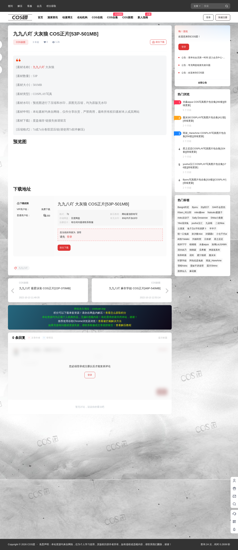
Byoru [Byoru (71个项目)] (195, 207)
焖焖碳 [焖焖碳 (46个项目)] (192, 250)
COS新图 (20, 42)
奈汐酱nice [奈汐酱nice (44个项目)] (197, 234)
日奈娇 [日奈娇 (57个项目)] (207, 239)
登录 (208, 17)
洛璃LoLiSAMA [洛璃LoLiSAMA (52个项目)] (219, 244)
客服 (29, 6)
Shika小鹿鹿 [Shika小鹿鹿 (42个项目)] (217, 218)
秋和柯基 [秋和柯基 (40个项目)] (182, 255)
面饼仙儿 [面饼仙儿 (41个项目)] (182, 271)
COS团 (31, 544)
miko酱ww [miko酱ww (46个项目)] (199, 212)
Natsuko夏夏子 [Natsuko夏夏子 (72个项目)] (214, 212)
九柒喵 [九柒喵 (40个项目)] (209, 223)
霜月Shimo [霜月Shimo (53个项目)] (212, 265)
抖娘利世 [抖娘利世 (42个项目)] (196, 239)
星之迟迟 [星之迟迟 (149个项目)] (218, 239)
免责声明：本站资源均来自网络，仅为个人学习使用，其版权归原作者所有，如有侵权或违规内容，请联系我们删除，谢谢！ (105, 544)
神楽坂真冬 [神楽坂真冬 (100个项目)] (214, 250)
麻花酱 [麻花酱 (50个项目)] (192, 271)
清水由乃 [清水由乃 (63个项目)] (182, 250)
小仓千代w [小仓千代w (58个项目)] (221, 234)
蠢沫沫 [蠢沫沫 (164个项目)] (212, 255)
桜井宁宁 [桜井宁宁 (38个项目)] (182, 244)
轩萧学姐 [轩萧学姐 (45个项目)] (182, 260)
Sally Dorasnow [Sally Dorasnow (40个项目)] (199, 218)
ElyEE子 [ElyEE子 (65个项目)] (205, 207)
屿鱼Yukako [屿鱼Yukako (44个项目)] (183, 239)
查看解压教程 (123, 444)
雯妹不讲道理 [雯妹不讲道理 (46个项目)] (197, 265)
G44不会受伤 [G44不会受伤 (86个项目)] (218, 207)
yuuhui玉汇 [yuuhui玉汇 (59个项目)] (197, 223)
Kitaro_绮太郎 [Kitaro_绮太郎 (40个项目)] (184, 212)
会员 (39, 6)
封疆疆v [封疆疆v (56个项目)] (209, 234)
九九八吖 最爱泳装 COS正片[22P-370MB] (45, 407)
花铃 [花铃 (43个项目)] (191, 255)
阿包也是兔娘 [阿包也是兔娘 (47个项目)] (196, 260)
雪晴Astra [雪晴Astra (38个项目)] (182, 265)
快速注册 (222, 17)
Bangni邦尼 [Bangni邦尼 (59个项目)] (183, 207)
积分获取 (51, 6)
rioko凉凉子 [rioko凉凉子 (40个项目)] (183, 218)
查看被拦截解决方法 (110, 440)
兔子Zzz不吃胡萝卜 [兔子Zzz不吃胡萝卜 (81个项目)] (196, 228)
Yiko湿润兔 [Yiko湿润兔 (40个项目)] (183, 223)
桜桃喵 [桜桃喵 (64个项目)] (192, 244)
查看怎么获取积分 (115, 431)
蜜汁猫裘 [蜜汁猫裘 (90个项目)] (201, 255)
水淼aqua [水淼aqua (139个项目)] (204, 244)
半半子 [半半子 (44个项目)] (212, 228)
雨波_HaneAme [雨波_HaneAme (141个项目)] (213, 260)
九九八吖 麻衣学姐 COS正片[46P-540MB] (134, 407)
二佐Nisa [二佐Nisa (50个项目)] (219, 223)
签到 (10, 6)
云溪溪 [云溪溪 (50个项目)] (181, 228)
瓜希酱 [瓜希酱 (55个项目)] (202, 250)
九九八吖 (39, 67)
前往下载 (158, 42)
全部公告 (202, 82)
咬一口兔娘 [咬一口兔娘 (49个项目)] (183, 234)
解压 (20, 6)
